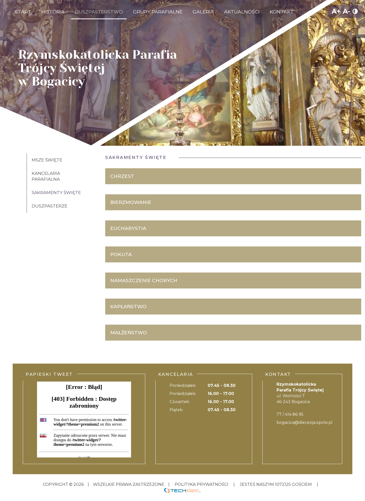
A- (346, 11)
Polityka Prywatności (201, 484)
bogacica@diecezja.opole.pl (305, 422)
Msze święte (47, 159)
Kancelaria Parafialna (46, 176)
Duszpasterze (49, 205)
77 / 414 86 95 (290, 414)
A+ (336, 11)
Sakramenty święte (56, 192)
